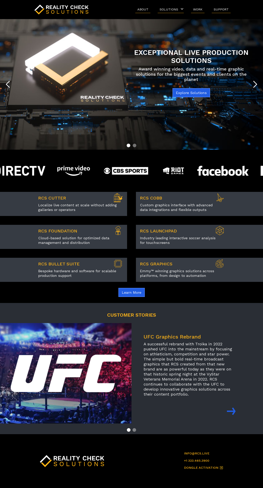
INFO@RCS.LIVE (197, 453)
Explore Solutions (191, 93)
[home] (62, 9)
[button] (171, 9)
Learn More (131, 292)
